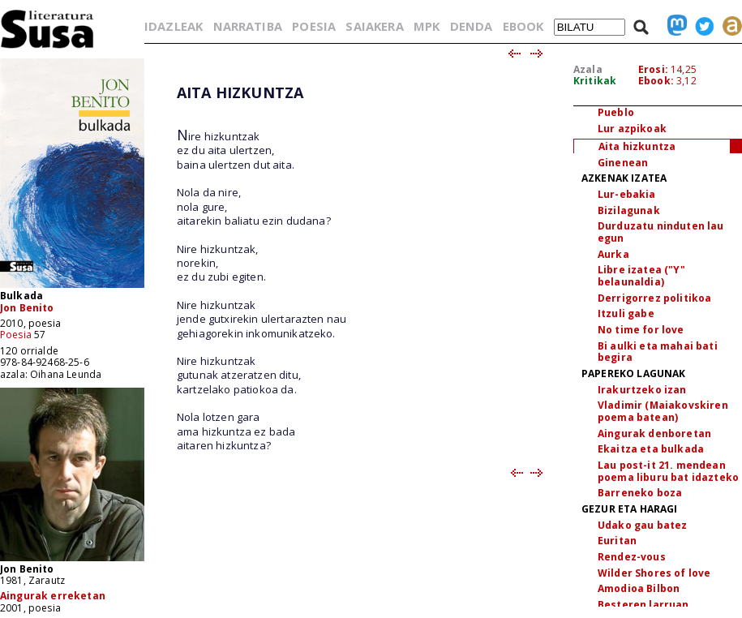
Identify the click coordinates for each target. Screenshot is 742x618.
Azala (588, 69)
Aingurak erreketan (52, 596)
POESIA (314, 26)
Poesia (16, 334)
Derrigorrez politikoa (654, 298)
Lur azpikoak (632, 128)
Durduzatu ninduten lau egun (661, 232)
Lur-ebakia (627, 194)
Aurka (613, 254)
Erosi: (653, 69)
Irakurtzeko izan (642, 390)
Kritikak (594, 81)
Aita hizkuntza (637, 146)
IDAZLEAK (173, 26)
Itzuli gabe (626, 313)
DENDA (471, 26)
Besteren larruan (643, 605)
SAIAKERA (374, 26)
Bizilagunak (629, 210)
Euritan (617, 540)
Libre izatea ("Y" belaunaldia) (641, 276)
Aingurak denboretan (654, 433)
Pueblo (616, 112)
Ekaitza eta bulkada (651, 449)
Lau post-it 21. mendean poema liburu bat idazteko (668, 471)
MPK (427, 26)
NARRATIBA (247, 26)
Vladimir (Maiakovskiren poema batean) (663, 411)
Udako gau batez (642, 525)
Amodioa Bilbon (639, 588)
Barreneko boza (640, 493)
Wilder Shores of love (654, 573)
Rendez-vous (632, 557)
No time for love (641, 330)
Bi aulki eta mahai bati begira (658, 352)
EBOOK (523, 26)
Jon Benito (27, 308)
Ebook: (656, 81)
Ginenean (623, 163)
